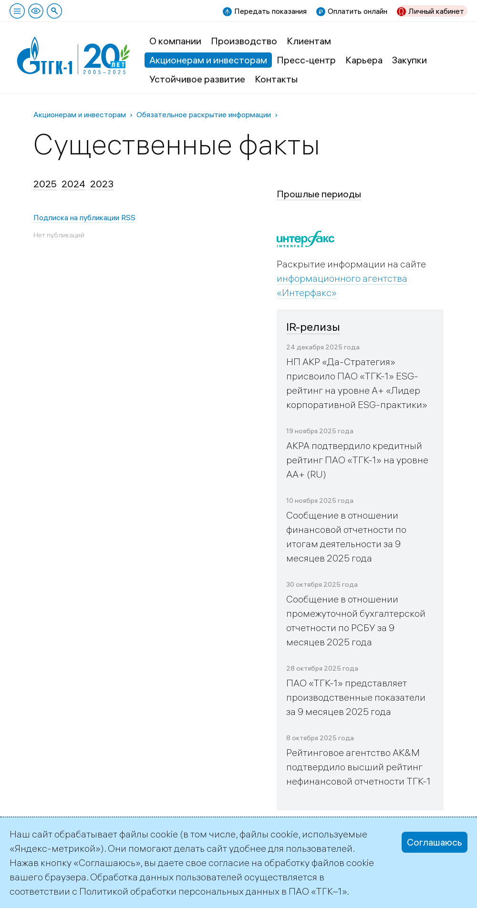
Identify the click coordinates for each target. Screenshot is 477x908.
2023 (102, 184)
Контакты (276, 79)
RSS (128, 217)
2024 (73, 184)
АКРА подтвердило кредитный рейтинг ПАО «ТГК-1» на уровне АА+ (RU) (357, 459)
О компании (175, 41)
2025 (45, 184)
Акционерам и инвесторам (208, 60)
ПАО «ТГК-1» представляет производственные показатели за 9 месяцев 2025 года (355, 697)
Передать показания (270, 11)
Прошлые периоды (319, 194)
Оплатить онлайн (357, 11)
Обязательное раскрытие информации (203, 114)
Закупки (409, 60)
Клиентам (309, 41)
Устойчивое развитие (197, 79)
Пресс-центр (306, 60)
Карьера (364, 60)
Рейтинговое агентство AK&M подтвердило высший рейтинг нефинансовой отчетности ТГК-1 (358, 766)
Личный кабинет (436, 11)
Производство (244, 41)
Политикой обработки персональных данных (179, 891)
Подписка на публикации (76, 217)
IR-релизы (313, 326)
